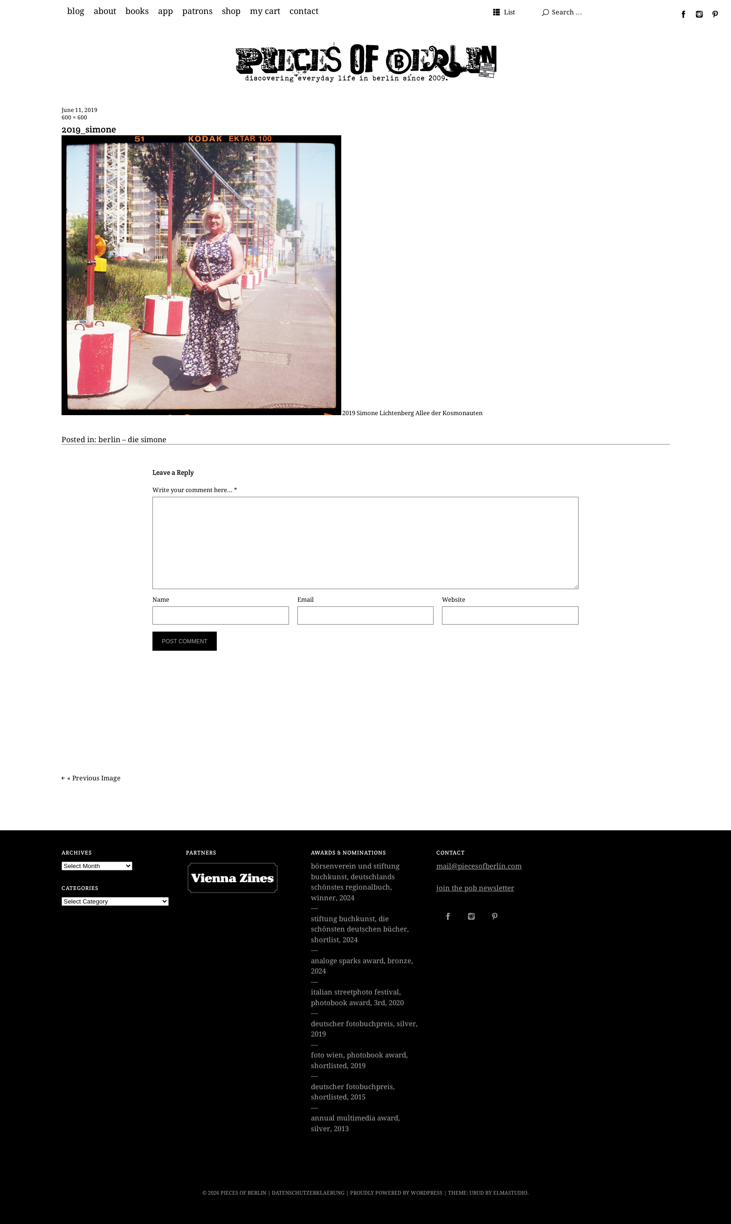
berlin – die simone (132, 439)
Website (453, 599)
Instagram (695, 14)
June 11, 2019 (79, 110)
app (165, 11)
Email (305, 599)
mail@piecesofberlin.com (479, 866)
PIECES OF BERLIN (243, 1193)
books (137, 11)
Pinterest (711, 14)
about (105, 11)
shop (231, 11)
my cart (265, 11)
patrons (197, 11)
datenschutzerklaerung (308, 1193)
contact (304, 11)
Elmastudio (510, 1193)
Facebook (680, 14)
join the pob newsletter (475, 888)
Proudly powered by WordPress (396, 1193)
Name (160, 599)
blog (75, 11)
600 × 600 (74, 117)
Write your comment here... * (194, 490)
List (509, 12)
